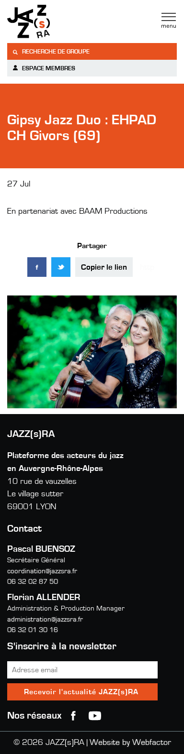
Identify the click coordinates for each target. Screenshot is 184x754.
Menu (169, 20)
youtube (94, 715)
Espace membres (43, 68)
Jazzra (67, 21)
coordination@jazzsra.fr (42, 571)
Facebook (73, 715)
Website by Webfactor (130, 742)
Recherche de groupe (51, 52)
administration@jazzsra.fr (45, 619)
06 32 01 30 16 (32, 630)
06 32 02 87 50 (32, 581)
